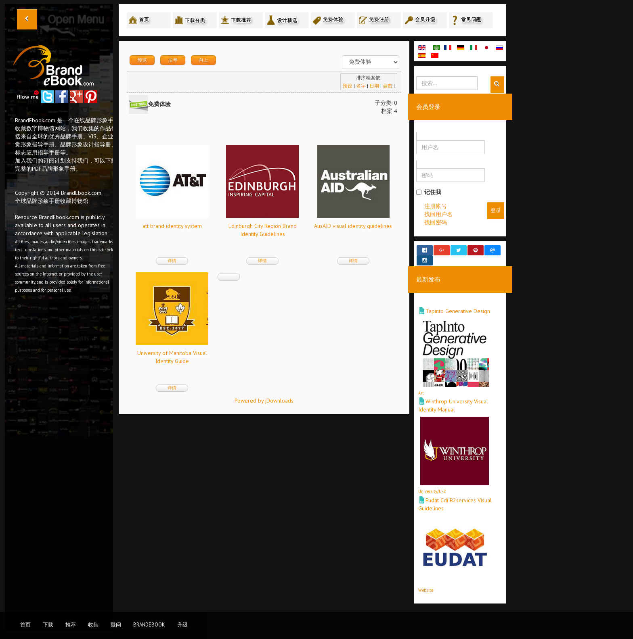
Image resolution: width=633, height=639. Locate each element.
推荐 (70, 624)
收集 (93, 624)
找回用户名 (438, 214)
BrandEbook (149, 624)
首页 (25, 624)
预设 (347, 86)
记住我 (428, 192)
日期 (374, 86)
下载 (48, 624)
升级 (182, 624)
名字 (361, 86)
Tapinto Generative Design (457, 303)
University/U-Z (432, 484)
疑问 (116, 624)
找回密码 (435, 222)
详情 (172, 260)
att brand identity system (172, 226)
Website (425, 582)
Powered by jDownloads (264, 400)
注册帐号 (435, 206)
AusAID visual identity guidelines (353, 226)
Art (421, 385)
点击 (387, 86)
